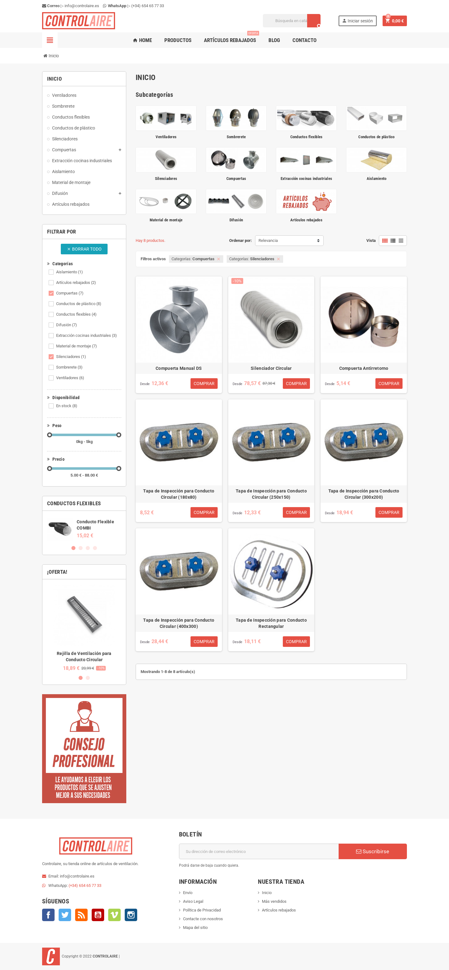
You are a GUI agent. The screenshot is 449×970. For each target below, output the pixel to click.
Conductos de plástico (78, 303)
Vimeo (114, 915)
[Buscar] (292, 20)
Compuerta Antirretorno (364, 368)
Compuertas (70, 293)
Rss (81, 915)
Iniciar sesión (357, 20)
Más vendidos (274, 901)
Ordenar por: (240, 240)
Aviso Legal (193, 901)
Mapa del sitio (195, 927)
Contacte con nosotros (203, 918)
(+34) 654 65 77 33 (147, 5)
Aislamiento (69, 272)
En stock (66, 405)
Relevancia (268, 240)
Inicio (267, 892)
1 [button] (73, 548)
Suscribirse (372, 851)
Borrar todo (84, 249)
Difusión (66, 325)
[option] (84, 528)
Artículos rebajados (231, 37)
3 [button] (88, 548)
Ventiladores (70, 377)
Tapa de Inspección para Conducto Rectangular (271, 623)
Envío (187, 892)
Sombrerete (69, 367)
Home (142, 40)
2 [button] (81, 548)
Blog (274, 40)
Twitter (65, 915)
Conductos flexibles (76, 314)
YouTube (98, 915)
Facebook (48, 915)
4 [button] (95, 548)
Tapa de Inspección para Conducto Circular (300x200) (363, 494)
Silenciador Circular (271, 368)
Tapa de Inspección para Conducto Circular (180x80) (178, 494)
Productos (177, 40)
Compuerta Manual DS (179, 368)
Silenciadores (71, 356)
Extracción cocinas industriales (86, 335)
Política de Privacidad (202, 910)
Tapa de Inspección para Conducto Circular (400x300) (178, 623)
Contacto (304, 40)
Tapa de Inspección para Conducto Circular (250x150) (271, 494)
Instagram (131, 915)
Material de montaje (76, 346)
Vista (371, 240)
